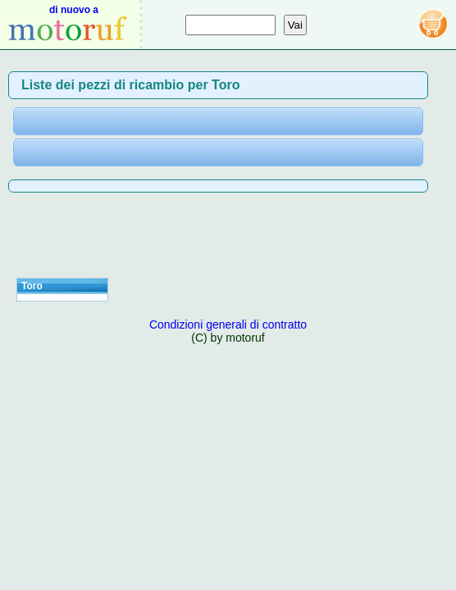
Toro (32, 286)
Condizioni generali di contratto (228, 324)
